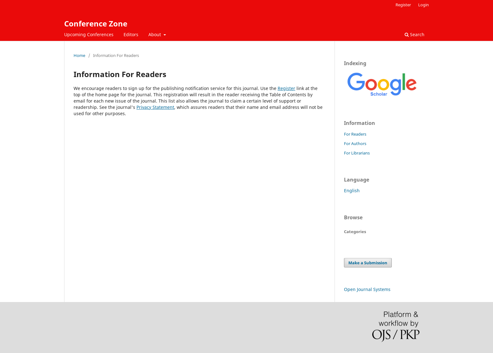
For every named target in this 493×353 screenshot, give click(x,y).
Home (79, 55)
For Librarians (357, 153)
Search (414, 34)
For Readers (355, 134)
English (352, 190)
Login (423, 5)
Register (403, 5)
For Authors (355, 143)
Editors (131, 34)
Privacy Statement (155, 107)
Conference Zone (95, 23)
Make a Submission (367, 263)
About (155, 34)
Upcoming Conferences (89, 34)
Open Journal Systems (367, 289)
